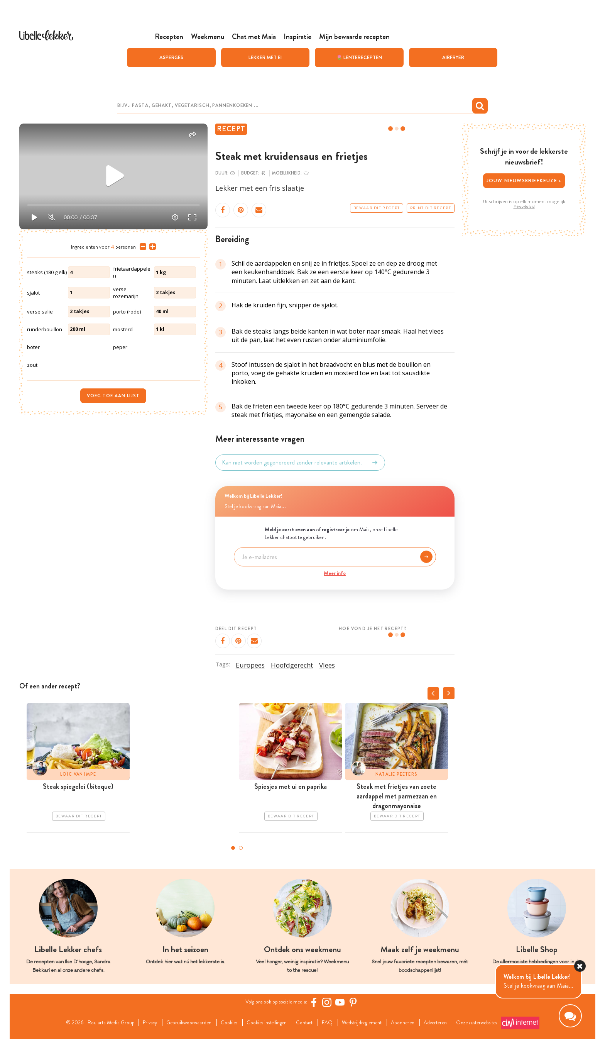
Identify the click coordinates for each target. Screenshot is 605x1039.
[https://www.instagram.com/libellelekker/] (333, 1002)
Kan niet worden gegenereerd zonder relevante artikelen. (300, 462)
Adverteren (457, 1023)
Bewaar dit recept (376, 208)
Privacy (127, 1023)
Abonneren (420, 1023)
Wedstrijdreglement (372, 1023)
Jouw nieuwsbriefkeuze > (524, 180)
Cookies (218, 1023)
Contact (306, 1023)
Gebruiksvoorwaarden (172, 1023)
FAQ (332, 1023)
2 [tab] (241, 848)
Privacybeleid (524, 206)
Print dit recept (430, 208)
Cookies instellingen (262, 1023)
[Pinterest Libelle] (359, 1002)
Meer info (335, 573)
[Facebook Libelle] (319, 1002)
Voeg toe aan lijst (113, 395)
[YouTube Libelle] (346, 1002)
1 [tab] (233, 848)
